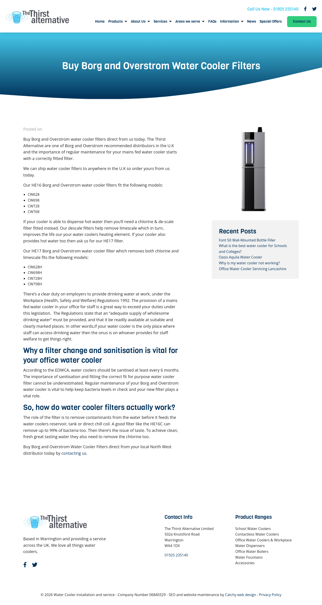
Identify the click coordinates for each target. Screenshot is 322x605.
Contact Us (302, 21)
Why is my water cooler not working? (249, 263)
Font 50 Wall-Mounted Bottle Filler (247, 240)
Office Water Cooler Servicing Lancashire (252, 268)
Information (229, 21)
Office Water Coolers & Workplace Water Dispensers (263, 543)
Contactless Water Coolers (257, 534)
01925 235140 (176, 555)
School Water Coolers (253, 528)
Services (160, 21)
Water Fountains (249, 557)
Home (100, 21)
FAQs (212, 21)
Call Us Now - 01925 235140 (273, 9)
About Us (138, 21)
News (251, 21)
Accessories (245, 562)
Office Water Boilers (251, 551)
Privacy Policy (270, 594)
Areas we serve (187, 21)
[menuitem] (100, 21)
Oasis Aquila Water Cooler (240, 257)
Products (115, 21)
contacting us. (74, 453)
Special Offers (271, 21)
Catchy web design (240, 594)
